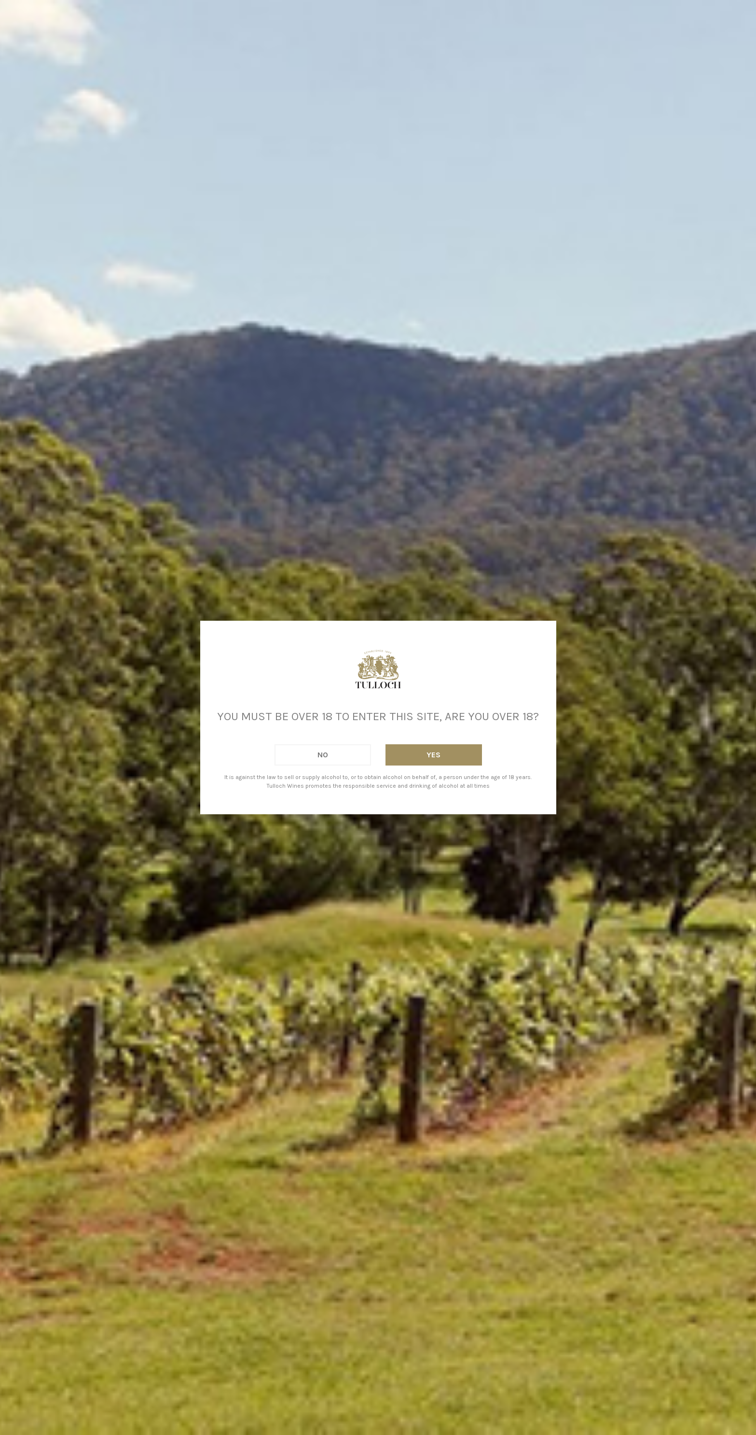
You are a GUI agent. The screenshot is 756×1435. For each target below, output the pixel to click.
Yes (433, 754)
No (322, 754)
